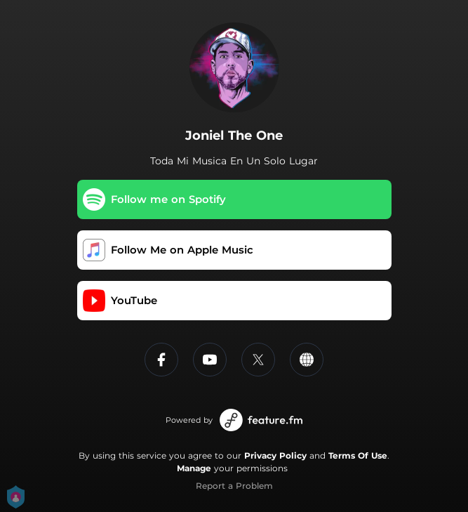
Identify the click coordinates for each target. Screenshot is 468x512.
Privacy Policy (275, 455)
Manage (194, 468)
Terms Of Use (357, 455)
